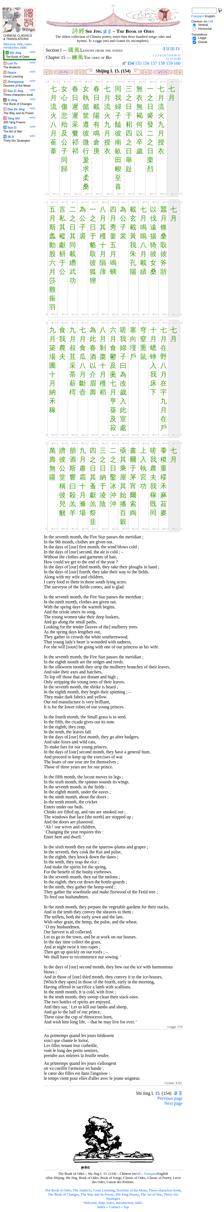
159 (169, 63)
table (138, 1203)
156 (146, 63)
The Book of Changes (63, 1194)
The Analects (82, 1190)
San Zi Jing (15, 91)
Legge (202, 37)
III (172, 48)
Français (150, 1174)
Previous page (169, 1098)
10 (175, 55)
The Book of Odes (58, 1190)
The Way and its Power (97, 1194)
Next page (173, 1103)
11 (178, 55)
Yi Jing (12, 100)
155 (138, 63)
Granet (202, 42)
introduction (124, 1203)
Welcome (90, 1203)
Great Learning (104, 1190)
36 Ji (10, 136)
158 (161, 63)
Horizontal (205, 28)
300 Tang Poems (127, 1194)
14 (175, 58)
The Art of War (151, 1194)
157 (154, 63)
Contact (114, 1207)
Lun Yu (12, 63)
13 (171, 58)
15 (178, 58)
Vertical (203, 24)
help (102, 1203)
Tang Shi (13, 118)
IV (178, 48)
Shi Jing (15, 52)
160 (177, 63)
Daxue (11, 72)
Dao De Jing (16, 109)
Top (126, 1207)
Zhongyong (15, 81)
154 (130, 63)
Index (101, 1207)
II (167, 48)
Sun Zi (12, 127)
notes (110, 1203)
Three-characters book (164, 1190)
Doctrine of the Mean (131, 1190)
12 (167, 58)
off (139, 1174)
